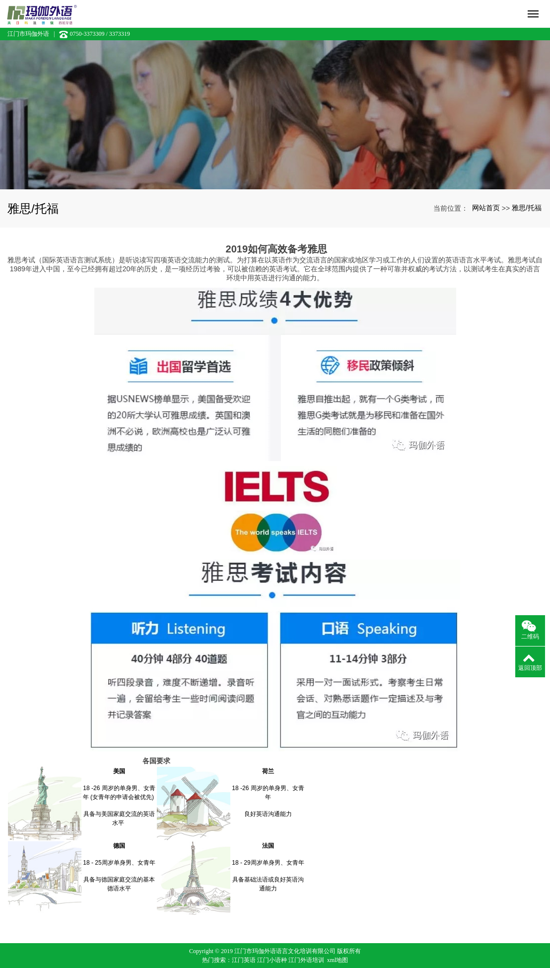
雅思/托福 (527, 208)
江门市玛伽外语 (28, 33)
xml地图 (337, 960)
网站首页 (486, 208)
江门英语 (244, 960)
